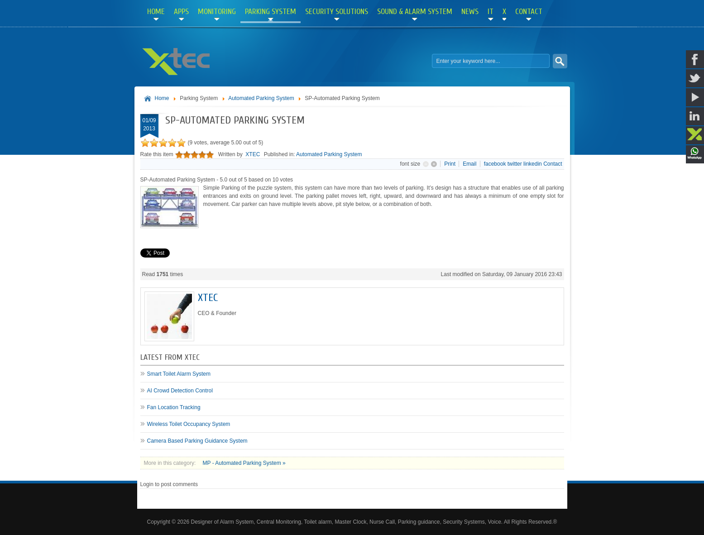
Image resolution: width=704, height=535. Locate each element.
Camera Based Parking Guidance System (197, 441)
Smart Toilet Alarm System (179, 374)
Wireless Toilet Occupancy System (188, 424)
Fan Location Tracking (174, 407)
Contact (552, 164)
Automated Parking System (261, 98)
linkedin (532, 164)
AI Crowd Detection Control (180, 390)
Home (162, 98)
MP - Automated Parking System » (244, 463)
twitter (515, 164)
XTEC (252, 154)
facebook (495, 164)
